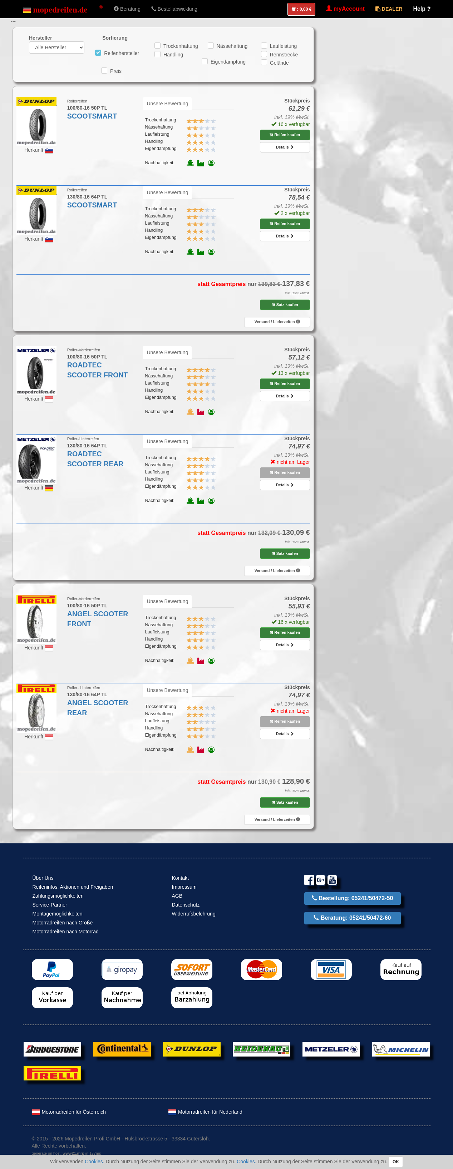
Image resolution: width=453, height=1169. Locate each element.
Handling (173, 54)
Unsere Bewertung (167, 103)
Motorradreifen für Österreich (69, 1112)
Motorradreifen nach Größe (63, 922)
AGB (177, 896)
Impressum (184, 887)
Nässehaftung (232, 46)
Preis (116, 71)
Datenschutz (186, 905)
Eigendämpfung (228, 62)
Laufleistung (283, 46)
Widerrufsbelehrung (194, 914)
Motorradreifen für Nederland (205, 1112)
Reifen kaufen (285, 134)
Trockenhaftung (180, 46)
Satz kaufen (285, 304)
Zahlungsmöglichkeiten (58, 896)
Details (285, 147)
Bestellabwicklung (174, 9)
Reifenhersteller (121, 53)
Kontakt (180, 878)
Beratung (127, 9)
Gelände (279, 63)
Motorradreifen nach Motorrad (66, 931)
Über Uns (43, 878)
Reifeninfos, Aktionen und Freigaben (73, 887)
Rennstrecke (284, 54)
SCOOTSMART (92, 116)
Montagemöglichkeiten (58, 914)
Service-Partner (50, 905)
